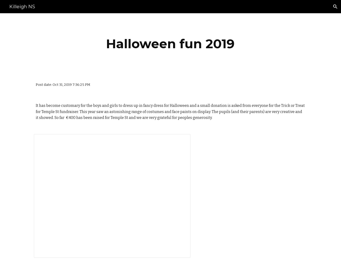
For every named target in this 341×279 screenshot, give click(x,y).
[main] (170, 44)
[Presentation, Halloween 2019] (112, 196)
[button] (335, 6)
